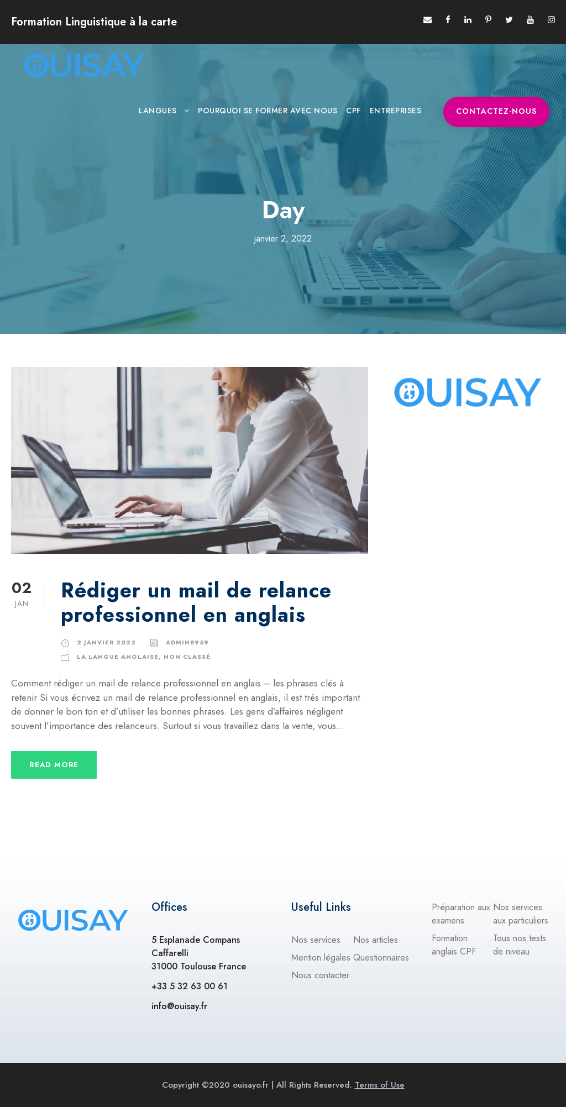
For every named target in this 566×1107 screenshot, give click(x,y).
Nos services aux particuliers (520, 914)
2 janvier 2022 (106, 642)
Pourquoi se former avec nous (267, 110)
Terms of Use (380, 1085)
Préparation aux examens (461, 914)
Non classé (187, 656)
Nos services (315, 939)
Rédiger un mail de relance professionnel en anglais (196, 602)
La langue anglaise (118, 656)
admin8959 (187, 642)
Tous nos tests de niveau (519, 945)
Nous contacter (320, 975)
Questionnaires (381, 957)
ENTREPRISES (396, 110)
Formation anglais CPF (454, 945)
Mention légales (320, 957)
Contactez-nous (496, 111)
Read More (53, 764)
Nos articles (375, 939)
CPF (353, 110)
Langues (158, 110)
